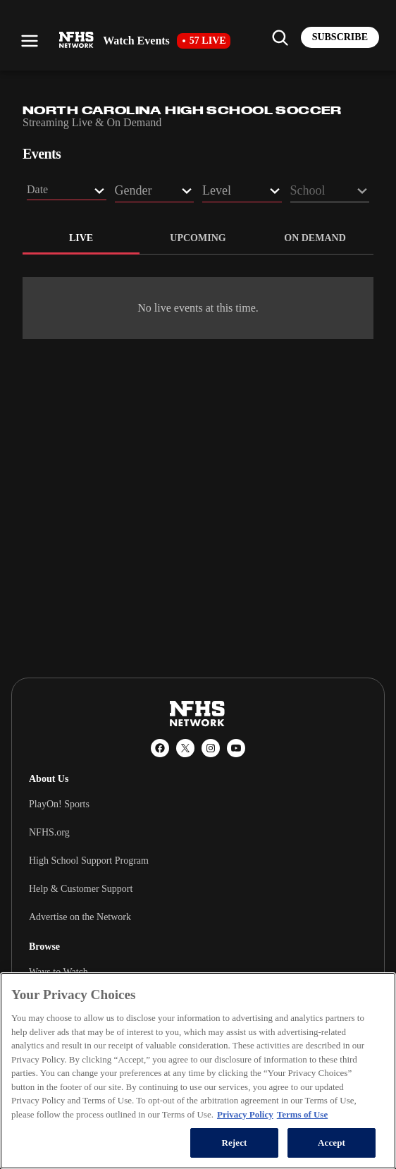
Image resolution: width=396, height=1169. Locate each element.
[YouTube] (236, 748)
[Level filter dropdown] (242, 192)
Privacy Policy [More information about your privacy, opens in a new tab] (245, 1114)
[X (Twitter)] (185, 748)
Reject (234, 1142)
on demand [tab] (315, 238)
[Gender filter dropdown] (154, 192)
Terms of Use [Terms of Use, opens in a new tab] (302, 1114)
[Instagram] (211, 748)
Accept (331, 1142)
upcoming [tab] (197, 238)
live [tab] (81, 238)
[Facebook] (160, 748)
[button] (66, 191)
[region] (198, 1070)
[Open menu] (29, 41)
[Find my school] (279, 37)
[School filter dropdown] (330, 192)
